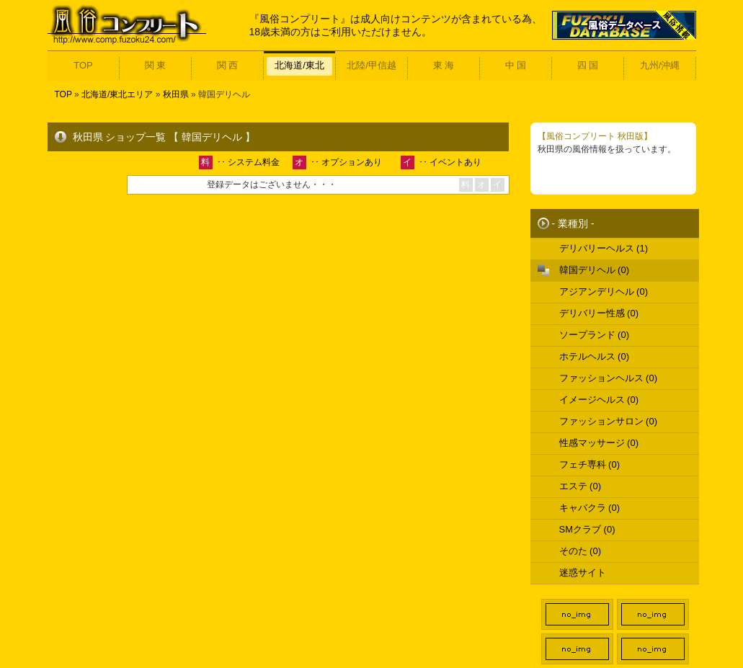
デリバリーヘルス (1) (604, 248)
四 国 (588, 65)
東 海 (444, 65)
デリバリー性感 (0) (599, 313)
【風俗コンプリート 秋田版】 (595, 136)
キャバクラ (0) (589, 507)
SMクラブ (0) (587, 529)
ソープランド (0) (594, 334)
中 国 (516, 65)
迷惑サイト (582, 572)
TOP (83, 65)
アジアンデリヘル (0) (604, 291)
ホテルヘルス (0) (594, 356)
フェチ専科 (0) (589, 464)
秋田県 (176, 94)
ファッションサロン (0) (608, 421)
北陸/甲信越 (371, 65)
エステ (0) (580, 486)
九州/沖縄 (660, 65)
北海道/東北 (299, 65)
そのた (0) (580, 550)
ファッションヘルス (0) (608, 378)
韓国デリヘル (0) (594, 269)
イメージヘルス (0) (599, 399)
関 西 (228, 65)
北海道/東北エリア (117, 94)
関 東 (155, 65)
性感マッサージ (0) (599, 442)
